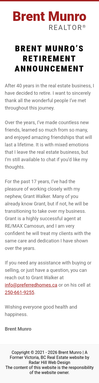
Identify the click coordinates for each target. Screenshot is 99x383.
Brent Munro (49, 20)
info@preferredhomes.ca (31, 285)
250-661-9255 (19, 292)
